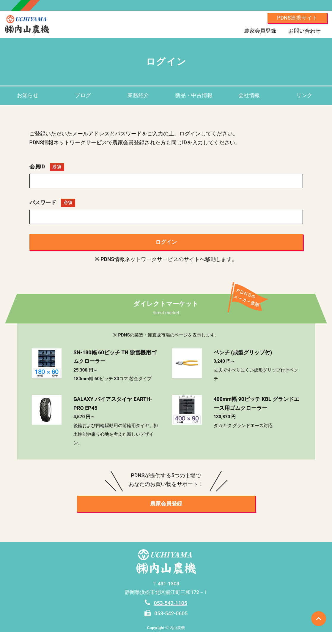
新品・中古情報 (194, 95)
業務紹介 (138, 95)
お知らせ (27, 95)
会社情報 (249, 95)
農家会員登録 (260, 31)
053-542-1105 (170, 603)
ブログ (83, 95)
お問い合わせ (305, 31)
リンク (304, 95)
